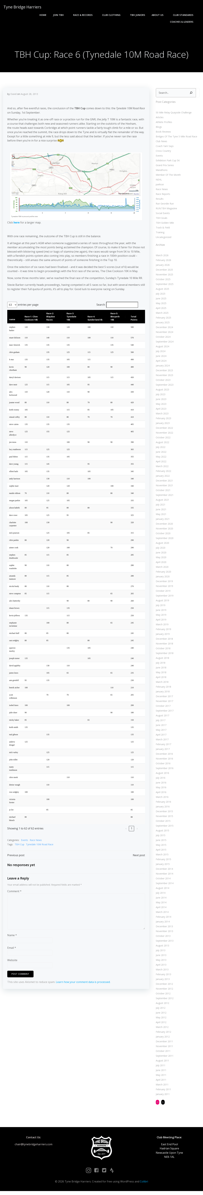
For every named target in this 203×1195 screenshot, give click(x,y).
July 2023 (159, 396)
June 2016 (160, 784)
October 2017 (162, 707)
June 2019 (160, 612)
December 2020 (163, 525)
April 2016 (160, 794)
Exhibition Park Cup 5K (167, 162)
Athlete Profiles (163, 124)
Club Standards (152, 15)
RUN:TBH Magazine (165, 210)
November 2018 (163, 645)
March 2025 (161, 314)
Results (159, 200)
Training (159, 234)
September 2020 (163, 540)
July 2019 (159, 607)
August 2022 (161, 444)
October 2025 (162, 281)
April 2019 (160, 621)
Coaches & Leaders (183, 15)
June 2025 (160, 300)
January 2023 (162, 425)
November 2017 (163, 703)
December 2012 (163, 985)
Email (11, 957)
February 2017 (162, 746)
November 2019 (163, 588)
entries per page (28, 307)
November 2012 (163, 990)
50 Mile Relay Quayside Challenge (173, 114)
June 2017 (160, 727)
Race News (36, 848)
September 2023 (163, 386)
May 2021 (160, 516)
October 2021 (162, 492)
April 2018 (160, 679)
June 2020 (160, 554)
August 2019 (161, 602)
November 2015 (163, 818)
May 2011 (160, 1076)
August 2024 (161, 348)
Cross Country (162, 152)
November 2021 (163, 487)
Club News (160, 143)
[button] (18, 322)
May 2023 (160, 405)
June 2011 (160, 1072)
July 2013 (159, 952)
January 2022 (162, 477)
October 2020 (162, 535)
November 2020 (163, 530)
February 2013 (162, 976)
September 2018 (163, 655)
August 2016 (161, 775)
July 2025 (159, 295)
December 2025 (163, 271)
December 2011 (163, 1043)
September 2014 (163, 885)
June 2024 (160, 357)
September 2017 (163, 712)
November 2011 (163, 1048)
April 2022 (160, 463)
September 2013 (163, 942)
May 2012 (160, 1019)
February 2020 (162, 573)
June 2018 (160, 669)
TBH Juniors (104, 15)
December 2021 (163, 482)
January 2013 (162, 981)
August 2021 (161, 501)
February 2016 (162, 803)
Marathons (160, 172)
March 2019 (161, 626)
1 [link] (131, 837)
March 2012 (161, 1029)
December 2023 (163, 372)
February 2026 (162, 262)
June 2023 (160, 401)
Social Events (162, 215)
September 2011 (163, 1057)
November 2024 (163, 334)
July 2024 (159, 353)
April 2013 (160, 966)
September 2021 (163, 496)
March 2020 (161, 568)
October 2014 (162, 880)
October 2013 (162, 937)
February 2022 (162, 473)
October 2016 (162, 765)
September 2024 (163, 343)
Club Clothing (80, 15)
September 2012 (163, 1000)
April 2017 (160, 736)
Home (10, 15)
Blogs (158, 128)
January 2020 (162, 578)
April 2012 (160, 1024)
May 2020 (160, 559)
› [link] (136, 837)
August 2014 (161, 890)
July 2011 (159, 1067)
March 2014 (161, 914)
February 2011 (162, 1091)
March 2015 (161, 856)
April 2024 (160, 362)
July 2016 (159, 779)
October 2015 (162, 822)
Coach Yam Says (164, 148)
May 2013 (160, 961)
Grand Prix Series (164, 167)
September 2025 (163, 286)
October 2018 (162, 650)
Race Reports (162, 196)
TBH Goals (160, 219)
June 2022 (160, 453)
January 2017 (162, 751)
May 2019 (160, 616)
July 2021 (159, 506)
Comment (14, 901)
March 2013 (161, 971)
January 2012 (162, 1038)
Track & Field (162, 229)
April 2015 (160, 851)
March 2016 (161, 798)
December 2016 (163, 755)
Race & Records (51, 15)
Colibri (144, 1185)
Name (12, 945)
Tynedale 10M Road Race (40, 852)
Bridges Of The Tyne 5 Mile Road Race (175, 138)
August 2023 (161, 391)
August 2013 (161, 947)
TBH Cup (19, 852)
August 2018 (161, 659)
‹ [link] (125, 837)
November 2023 (163, 377)
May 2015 (160, 846)
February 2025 (162, 319)
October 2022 (162, 439)
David (14, 97)
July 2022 (159, 449)
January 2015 (162, 866)
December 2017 (163, 698)
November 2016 (163, 760)
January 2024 (162, 367)
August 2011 (161, 1062)
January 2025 (162, 324)
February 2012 (162, 1033)
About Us (126, 15)
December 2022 (163, 429)
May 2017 (160, 731)
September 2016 (163, 770)
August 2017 (161, 717)
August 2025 (161, 290)
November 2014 (163, 875)
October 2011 (162, 1053)
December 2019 (163, 583)
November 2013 (163, 933)
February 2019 (162, 631)
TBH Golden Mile (164, 224)
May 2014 (160, 904)
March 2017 (161, 741)
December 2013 (163, 928)
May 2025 (160, 305)
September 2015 (163, 827)
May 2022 (160, 458)
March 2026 (161, 257)
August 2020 (161, 544)
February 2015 (162, 861)
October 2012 (162, 995)
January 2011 (162, 1096)
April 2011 (160, 1081)
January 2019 (162, 635)
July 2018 (159, 664)
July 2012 (159, 1009)
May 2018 (160, 674)
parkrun (159, 186)
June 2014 (160, 899)
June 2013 (160, 957)
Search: (100, 307)
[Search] (190, 94)
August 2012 (161, 1005)
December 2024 (163, 329)
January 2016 (162, 808)
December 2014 (163, 870)
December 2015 (163, 813)
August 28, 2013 (29, 97)
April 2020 (160, 564)
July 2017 (159, 722)
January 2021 (162, 520)
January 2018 (162, 693)
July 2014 (159, 894)
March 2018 (161, 683)
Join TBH (27, 15)
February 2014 (162, 918)
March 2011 (161, 1086)
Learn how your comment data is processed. (83, 991)
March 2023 (161, 415)
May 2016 (160, 789)
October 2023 (162, 381)
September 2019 (163, 597)
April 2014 (160, 909)
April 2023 (160, 410)
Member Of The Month (167, 176)
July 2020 (159, 549)
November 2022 (163, 434)
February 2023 (162, 420)
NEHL (158, 181)
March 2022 (161, 468)
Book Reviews (162, 133)
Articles (159, 119)
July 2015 (159, 837)
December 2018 (163, 640)
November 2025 (163, 276)
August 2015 (161, 832)
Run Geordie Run (164, 205)
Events (24, 848)
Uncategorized (162, 239)
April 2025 (160, 310)
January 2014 (162, 923)
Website (12, 970)
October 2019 (162, 592)
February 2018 (162, 688)
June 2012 (160, 1014)
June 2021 (160, 511)
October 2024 (162, 338)
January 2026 (162, 266)
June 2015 (160, 842)
